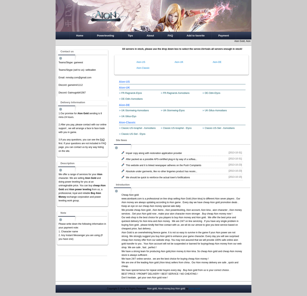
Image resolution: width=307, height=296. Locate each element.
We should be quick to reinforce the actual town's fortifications (158, 177)
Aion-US (140, 62)
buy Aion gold (163, 236)
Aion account (193, 210)
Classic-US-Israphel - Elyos (177, 128)
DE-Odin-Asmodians (132, 99)
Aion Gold (186, 198)
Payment (223, 35)
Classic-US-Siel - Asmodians (220, 128)
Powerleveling (105, 35)
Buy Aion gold (190, 270)
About (150, 35)
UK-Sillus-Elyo (128, 116)
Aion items (158, 210)
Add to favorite (196, 35)
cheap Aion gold (211, 202)
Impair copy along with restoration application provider (154, 153)
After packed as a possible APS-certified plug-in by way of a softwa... (161, 159)
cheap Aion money (152, 206)
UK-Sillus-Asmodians (216, 110)
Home (79, 35)
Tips (130, 35)
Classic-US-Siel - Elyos (133, 134)
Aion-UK (179, 62)
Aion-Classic (143, 68)
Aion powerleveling (175, 210)
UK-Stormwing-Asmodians (135, 110)
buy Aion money (182, 217)
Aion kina (197, 198)
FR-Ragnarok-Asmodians (176, 93)
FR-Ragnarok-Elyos (131, 93)
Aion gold (146, 213)
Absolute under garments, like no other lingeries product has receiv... (161, 171)
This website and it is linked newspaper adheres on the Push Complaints (163, 165)
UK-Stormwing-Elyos (174, 110)
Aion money (128, 202)
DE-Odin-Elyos (212, 93)
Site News (121, 140)
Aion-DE (217, 62)
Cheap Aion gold (130, 195)
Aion (218, 232)
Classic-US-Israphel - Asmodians (138, 128)
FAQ (170, 35)
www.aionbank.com (132, 198)
